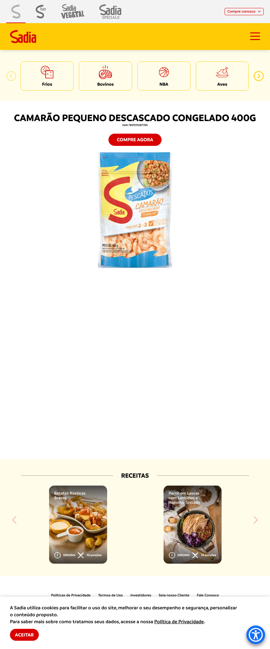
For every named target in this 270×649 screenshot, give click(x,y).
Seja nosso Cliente (174, 595)
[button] (11, 76)
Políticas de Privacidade (71, 595)
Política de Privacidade (179, 622)
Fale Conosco (208, 595)
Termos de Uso (110, 595)
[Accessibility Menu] (255, 635)
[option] (47, 76)
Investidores (140, 595)
